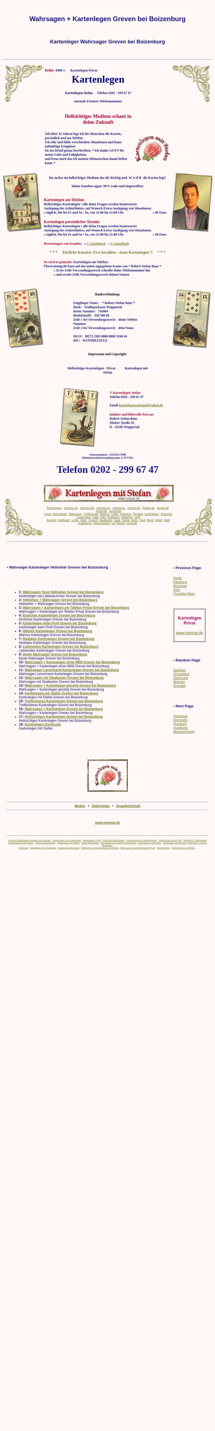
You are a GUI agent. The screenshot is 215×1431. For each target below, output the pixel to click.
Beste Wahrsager (90, 843)
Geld (167, 520)
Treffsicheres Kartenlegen (20, 843)
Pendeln (138, 514)
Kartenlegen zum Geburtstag (66, 840)
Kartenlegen (54, 508)
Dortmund (180, 678)
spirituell (132, 523)
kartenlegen (152, 514)
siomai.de (163, 508)
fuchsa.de (149, 508)
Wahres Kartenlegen (45, 843)
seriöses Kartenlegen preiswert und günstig (29, 840)
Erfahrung (114, 517)
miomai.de (133, 508)
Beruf (150, 520)
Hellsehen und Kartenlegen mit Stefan (100, 848)
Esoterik (52, 520)
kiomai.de (115, 511)
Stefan (126, 520)
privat (47, 514)
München (180, 586)
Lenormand (83, 517)
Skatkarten (105, 520)
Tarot (142, 520)
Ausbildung (85, 523)
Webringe (23, 848)
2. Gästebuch (120, 244)
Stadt (117, 520)
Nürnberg (180, 720)
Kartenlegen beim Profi (170, 840)
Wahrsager (75, 514)
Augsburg (180, 728)
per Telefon (118, 523)
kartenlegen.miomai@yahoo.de (141, 405)
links (103, 517)
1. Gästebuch (96, 244)
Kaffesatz (64, 520)
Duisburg (180, 724)
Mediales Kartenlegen (68, 848)
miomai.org (103, 508)
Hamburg (180, 582)
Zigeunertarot (101, 523)
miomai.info (87, 508)
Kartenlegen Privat (92, 840)
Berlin (177, 578)
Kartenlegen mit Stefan (68, 843)
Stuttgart (179, 670)
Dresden (179, 686)
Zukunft (93, 520)
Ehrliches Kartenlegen (113, 840)
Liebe (114, 514)
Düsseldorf (181, 674)
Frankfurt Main (184, 594)
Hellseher (125, 514)
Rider (83, 520)
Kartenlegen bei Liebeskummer (141, 840)
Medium (105, 514)
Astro (134, 520)
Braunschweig (183, 732)
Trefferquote (90, 514)
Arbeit (158, 520)
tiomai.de (101, 511)
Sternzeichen (163, 848)
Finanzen (166, 514)
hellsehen (127, 517)
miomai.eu (118, 508)
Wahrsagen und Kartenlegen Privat (138, 848)
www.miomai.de (107, 823)
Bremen (179, 682)
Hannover (180, 716)
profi (137, 517)
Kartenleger (60, 514)
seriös (75, 520)
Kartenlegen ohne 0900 (149, 843)
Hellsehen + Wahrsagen (195, 840)
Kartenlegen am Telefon (183, 848)
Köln (176, 590)
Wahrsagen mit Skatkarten (43, 848)
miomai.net (71, 508)
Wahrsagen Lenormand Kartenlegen (119, 843)
